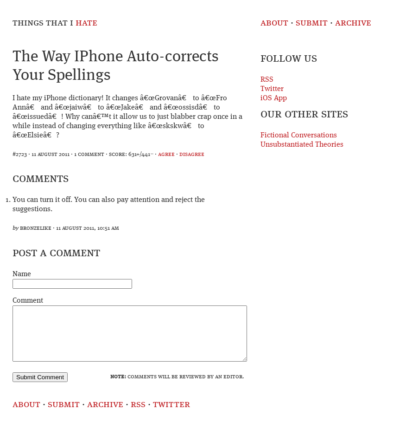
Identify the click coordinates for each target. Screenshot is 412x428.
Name (22, 274)
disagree (191, 154)
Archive (353, 23)
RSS (266, 80)
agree (166, 154)
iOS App (273, 98)
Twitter (272, 89)
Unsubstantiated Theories (301, 145)
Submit (312, 23)
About (274, 23)
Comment (28, 301)
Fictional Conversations (298, 135)
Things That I (55, 23)
